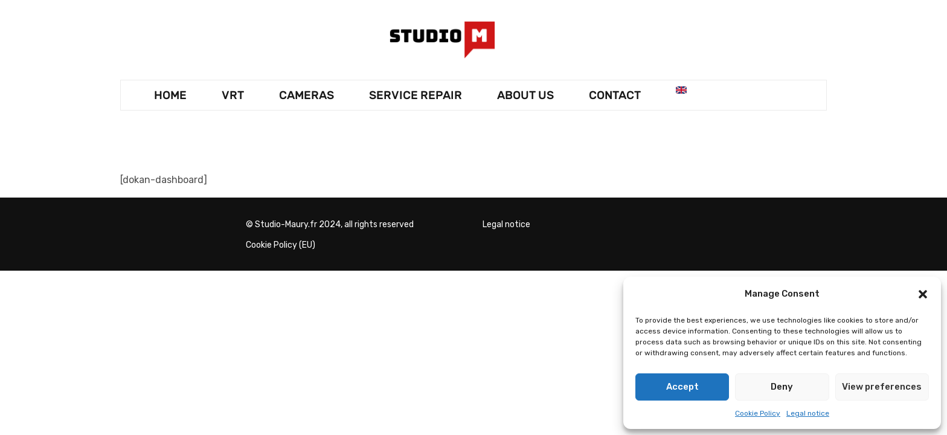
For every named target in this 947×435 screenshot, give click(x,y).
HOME (170, 95)
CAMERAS (306, 95)
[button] (923, 294)
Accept (682, 386)
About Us (525, 95)
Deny (782, 386)
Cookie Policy (757, 413)
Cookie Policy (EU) (280, 245)
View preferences (882, 386)
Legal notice (807, 413)
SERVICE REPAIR (415, 95)
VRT (233, 95)
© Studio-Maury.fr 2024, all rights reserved (330, 224)
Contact (615, 95)
